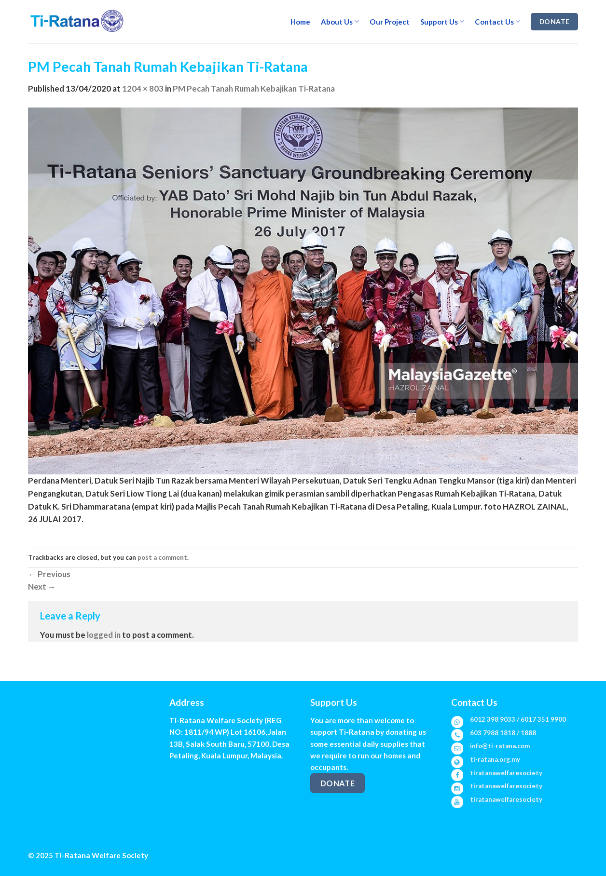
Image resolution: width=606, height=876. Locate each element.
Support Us (442, 21)
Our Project (390, 21)
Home (300, 21)
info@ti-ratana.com (500, 746)
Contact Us (497, 21)
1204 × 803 (143, 88)
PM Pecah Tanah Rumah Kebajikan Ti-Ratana (254, 88)
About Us (340, 21)
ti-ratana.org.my (495, 759)
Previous (49, 574)
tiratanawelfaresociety (506, 773)
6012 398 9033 (492, 719)
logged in (104, 635)
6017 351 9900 (543, 719)
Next (42, 586)
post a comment (162, 557)
